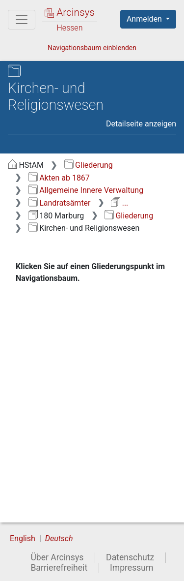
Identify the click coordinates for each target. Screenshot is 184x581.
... (119, 203)
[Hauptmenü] (21, 20)
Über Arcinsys (56, 557)
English (22, 538)
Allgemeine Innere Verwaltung (85, 190)
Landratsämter (59, 203)
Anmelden (145, 19)
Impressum (132, 568)
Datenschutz (130, 557)
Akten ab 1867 (59, 178)
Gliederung (88, 165)
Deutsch (59, 538)
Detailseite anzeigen (141, 123)
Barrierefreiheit (58, 568)
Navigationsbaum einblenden (92, 48)
